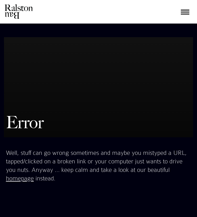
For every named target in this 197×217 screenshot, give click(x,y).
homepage (20, 178)
